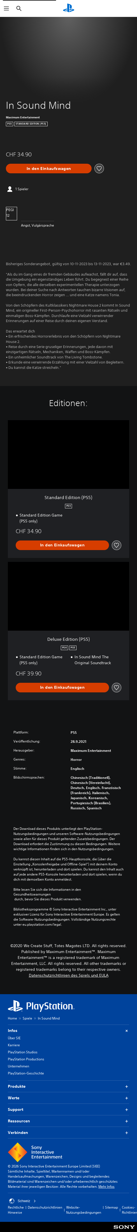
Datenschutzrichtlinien (45, 1207)
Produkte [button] (68, 1086)
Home (12, 1018)
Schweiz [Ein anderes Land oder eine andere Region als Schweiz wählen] (22, 1201)
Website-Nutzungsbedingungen (83, 1210)
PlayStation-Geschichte (26, 1073)
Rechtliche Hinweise (16, 1210)
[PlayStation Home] (69, 8)
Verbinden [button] (68, 1132)
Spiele (27, 1018)
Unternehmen (18, 1066)
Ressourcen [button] (68, 1121)
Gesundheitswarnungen (32, 894)
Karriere (14, 1045)
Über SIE (14, 1038)
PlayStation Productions (26, 1059)
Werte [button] (68, 1098)
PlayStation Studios (23, 1052)
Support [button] (68, 1109)
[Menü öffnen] (6, 8)
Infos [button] (68, 1031)
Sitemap (111, 1207)
